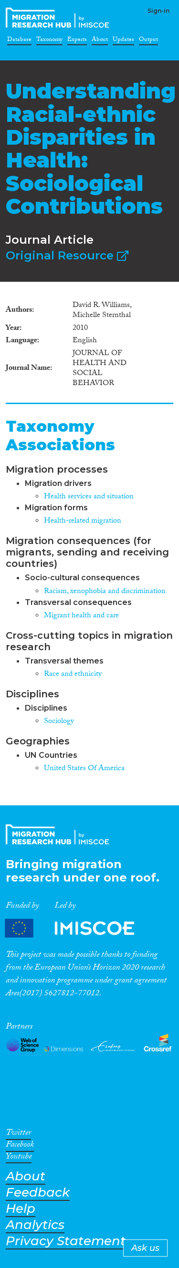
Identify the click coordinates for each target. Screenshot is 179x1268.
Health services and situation (89, 497)
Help (20, 1208)
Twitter (18, 1134)
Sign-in (158, 10)
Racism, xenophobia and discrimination (105, 591)
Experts (77, 41)
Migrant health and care (81, 616)
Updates (123, 41)
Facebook (20, 1146)
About (100, 41)
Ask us (145, 1248)
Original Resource (67, 255)
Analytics (35, 1225)
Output (148, 41)
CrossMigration (59, 18)
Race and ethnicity (73, 674)
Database (19, 41)
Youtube (19, 1158)
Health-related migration (82, 521)
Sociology (59, 721)
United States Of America (84, 769)
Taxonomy (49, 41)
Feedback (38, 1192)
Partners (78, 928)
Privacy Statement (66, 1241)
